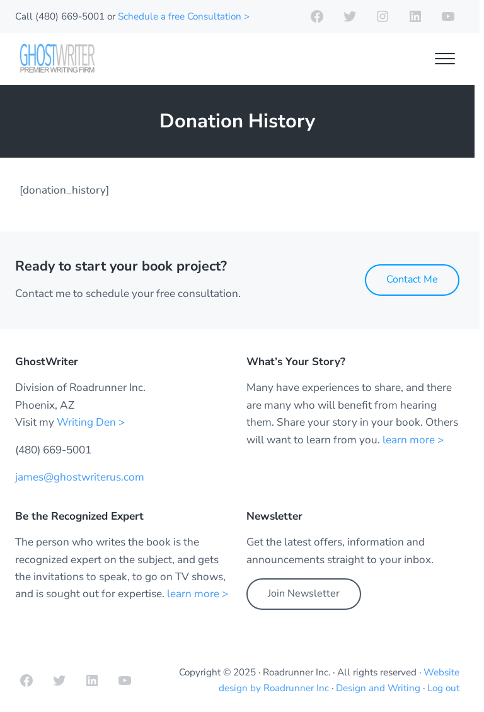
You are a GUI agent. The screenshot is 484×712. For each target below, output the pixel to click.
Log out (443, 688)
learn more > (413, 440)
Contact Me (412, 279)
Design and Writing (378, 688)
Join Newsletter (304, 593)
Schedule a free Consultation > (184, 16)
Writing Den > (91, 422)
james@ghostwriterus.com (79, 477)
